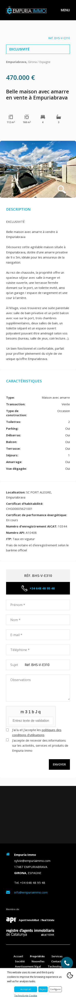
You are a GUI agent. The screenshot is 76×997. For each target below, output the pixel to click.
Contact (56, 961)
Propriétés (37, 956)
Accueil (18, 956)
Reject (43, 989)
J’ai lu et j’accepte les (36, 732)
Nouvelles (38, 961)
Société (20, 961)
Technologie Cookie (25, 995)
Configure (55, 989)
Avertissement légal (28, 966)
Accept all (25, 989)
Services (56, 956)
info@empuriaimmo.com (31, 892)
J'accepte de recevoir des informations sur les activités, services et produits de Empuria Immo (40, 745)
